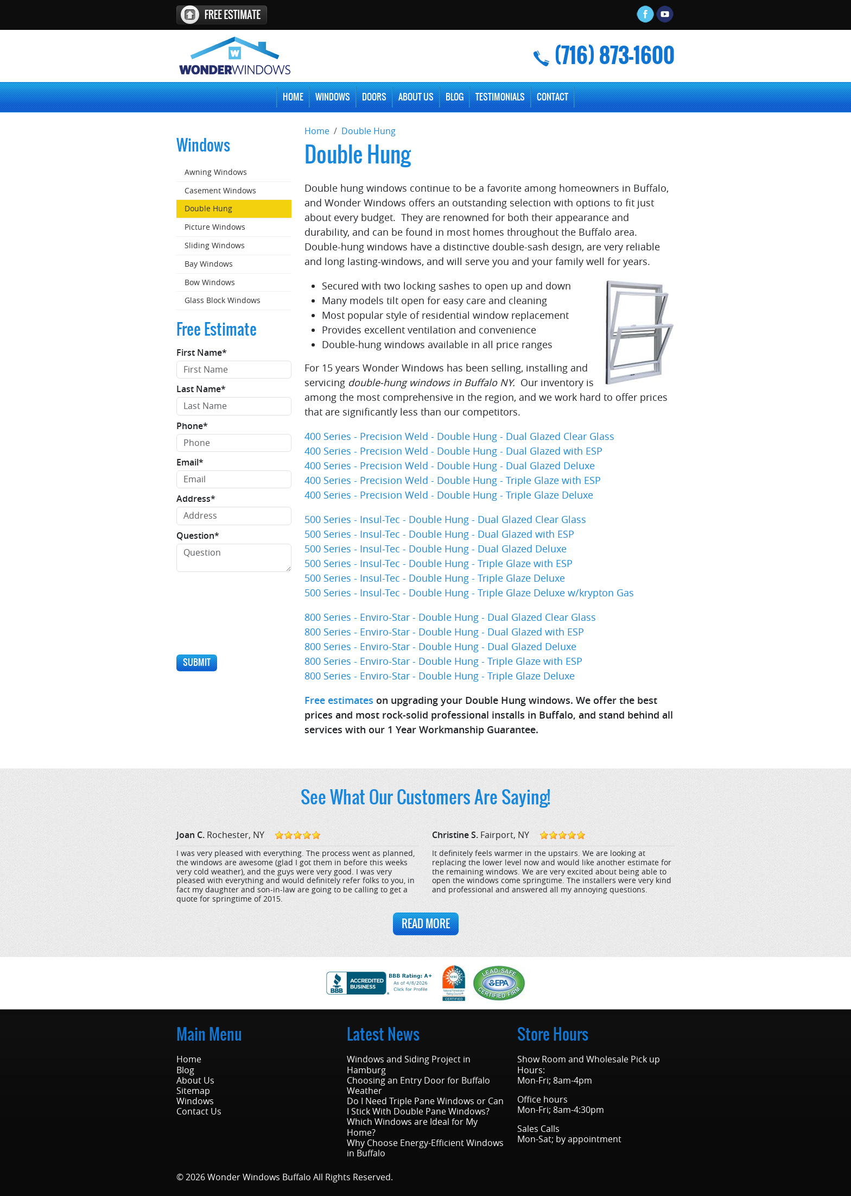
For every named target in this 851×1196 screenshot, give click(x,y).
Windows (332, 96)
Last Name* (201, 389)
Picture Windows (215, 227)
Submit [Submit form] (197, 662)
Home (293, 96)
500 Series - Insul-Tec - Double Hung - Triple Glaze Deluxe (434, 577)
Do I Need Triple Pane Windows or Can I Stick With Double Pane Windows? (425, 1106)
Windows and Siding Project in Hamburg (409, 1064)
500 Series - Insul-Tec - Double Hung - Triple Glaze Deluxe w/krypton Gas (469, 592)
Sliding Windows (215, 245)
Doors (374, 96)
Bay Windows (209, 264)
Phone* (192, 426)
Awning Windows (216, 172)
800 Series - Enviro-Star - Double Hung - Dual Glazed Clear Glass (450, 617)
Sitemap (193, 1091)
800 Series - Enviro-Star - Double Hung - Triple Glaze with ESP (443, 661)
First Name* (201, 353)
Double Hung (208, 208)
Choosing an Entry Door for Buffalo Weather (418, 1085)
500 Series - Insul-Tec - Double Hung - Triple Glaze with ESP (438, 563)
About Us (416, 96)
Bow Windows (210, 282)
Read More (426, 923)
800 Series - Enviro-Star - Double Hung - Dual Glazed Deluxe (440, 646)
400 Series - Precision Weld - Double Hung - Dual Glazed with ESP (453, 450)
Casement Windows (220, 190)
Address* (195, 499)
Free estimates (338, 700)
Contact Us (198, 1111)
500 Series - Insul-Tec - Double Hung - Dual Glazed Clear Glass (445, 519)
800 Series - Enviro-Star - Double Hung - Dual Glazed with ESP (444, 631)
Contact (552, 96)
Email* (190, 462)
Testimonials (500, 96)
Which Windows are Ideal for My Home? (412, 1127)
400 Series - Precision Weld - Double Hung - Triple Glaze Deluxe (448, 494)
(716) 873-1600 (614, 56)
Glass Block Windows (223, 300)
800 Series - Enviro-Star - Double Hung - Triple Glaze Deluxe (439, 675)
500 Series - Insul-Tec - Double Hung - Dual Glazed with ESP (439, 533)
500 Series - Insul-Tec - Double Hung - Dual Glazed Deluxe (435, 548)
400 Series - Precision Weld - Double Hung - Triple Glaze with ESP (452, 480)
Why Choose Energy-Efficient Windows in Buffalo (425, 1148)
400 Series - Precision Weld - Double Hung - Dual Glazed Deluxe (449, 465)
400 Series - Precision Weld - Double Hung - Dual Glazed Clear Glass (459, 436)
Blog (454, 96)
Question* (197, 536)
